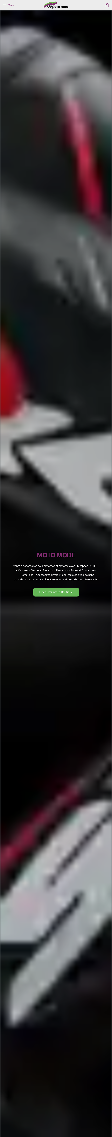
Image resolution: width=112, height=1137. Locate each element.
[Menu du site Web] (8, 5)
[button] (56, 5)
